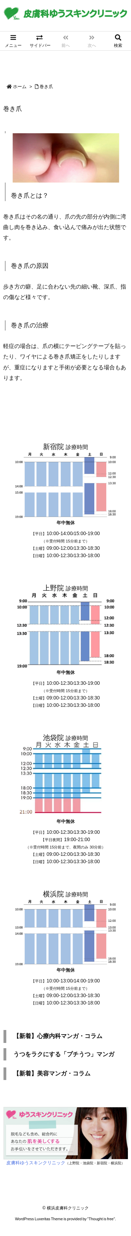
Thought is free (101, 1219)
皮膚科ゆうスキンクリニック (35, 1162)
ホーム (20, 86)
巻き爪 (46, 86)
